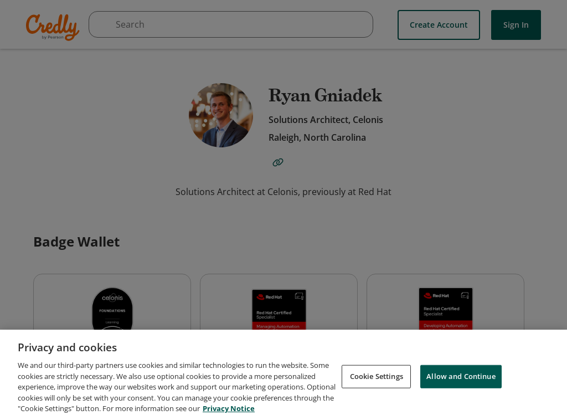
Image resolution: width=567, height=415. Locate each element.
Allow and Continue (460, 382)
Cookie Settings (376, 382)
